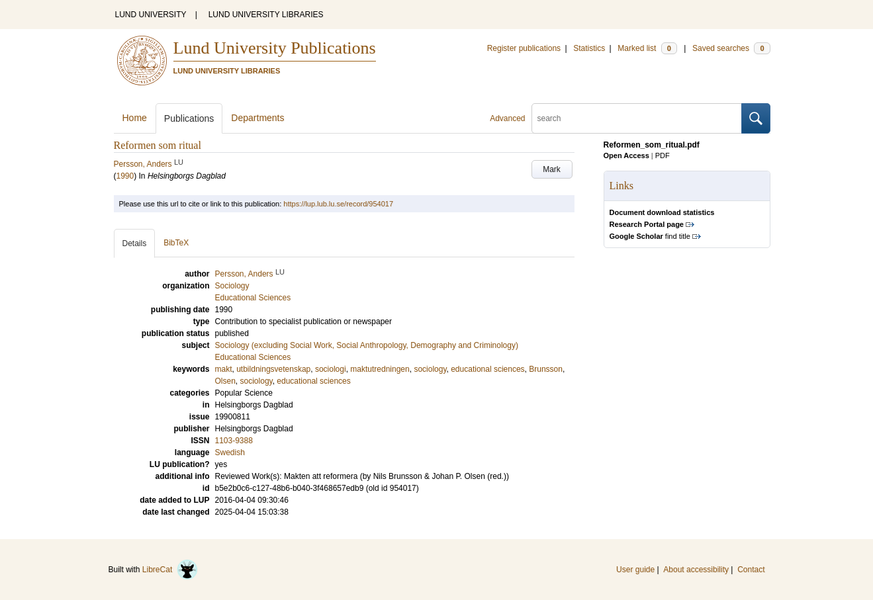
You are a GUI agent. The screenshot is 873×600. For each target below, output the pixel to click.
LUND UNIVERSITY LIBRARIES (266, 14)
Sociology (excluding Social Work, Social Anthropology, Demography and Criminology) (366, 345)
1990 (125, 176)
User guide (635, 569)
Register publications (524, 48)
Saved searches (731, 48)
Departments (257, 117)
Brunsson (546, 369)
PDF (662, 155)
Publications (189, 118)
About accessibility (696, 569)
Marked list (647, 48)
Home (134, 117)
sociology (430, 369)
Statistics (589, 48)
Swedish (230, 452)
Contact (750, 569)
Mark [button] (552, 169)
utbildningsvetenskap (273, 369)
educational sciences (487, 369)
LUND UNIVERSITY (151, 14)
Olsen (225, 381)
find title (650, 236)
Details (134, 243)
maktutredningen (379, 369)
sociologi (330, 369)
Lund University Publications (274, 48)
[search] (636, 118)
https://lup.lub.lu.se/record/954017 (338, 204)
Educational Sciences (253, 357)
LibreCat (170, 569)
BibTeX (176, 242)
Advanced (507, 118)
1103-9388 (234, 440)
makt (223, 369)
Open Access (626, 155)
